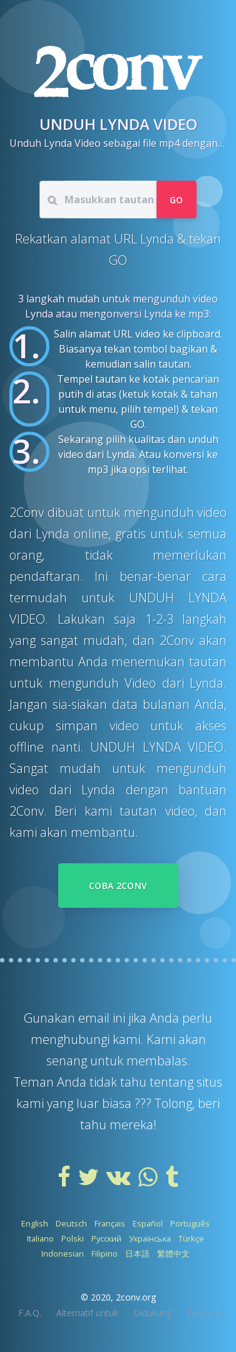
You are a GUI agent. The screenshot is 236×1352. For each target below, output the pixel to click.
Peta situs (207, 1313)
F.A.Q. (29, 1313)
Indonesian (62, 1253)
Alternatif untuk (87, 1313)
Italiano (40, 1238)
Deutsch (71, 1223)
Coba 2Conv (118, 886)
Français (110, 1223)
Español (148, 1223)
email (95, 1017)
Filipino (104, 1253)
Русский (106, 1238)
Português (190, 1223)
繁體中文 (173, 1253)
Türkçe (191, 1238)
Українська (150, 1238)
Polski (72, 1238)
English (34, 1223)
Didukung (152, 1313)
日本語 (137, 1253)
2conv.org (136, 1297)
